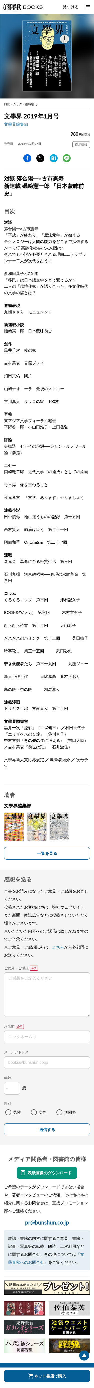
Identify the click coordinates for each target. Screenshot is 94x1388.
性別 (7, 1103)
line (67, 158)
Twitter (40, 158)
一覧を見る (47, 853)
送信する (47, 1130)
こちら (58, 947)
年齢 (7, 1078)
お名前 (9, 1026)
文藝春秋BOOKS (22, 7)
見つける (71, 6)
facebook (27, 158)
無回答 (70, 1112)
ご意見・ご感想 (16, 968)
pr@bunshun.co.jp (47, 1222)
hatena (54, 158)
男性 (17, 1112)
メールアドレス (16, 1052)
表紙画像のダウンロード (50, 1172)
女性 (43, 1112)
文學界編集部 (16, 124)
